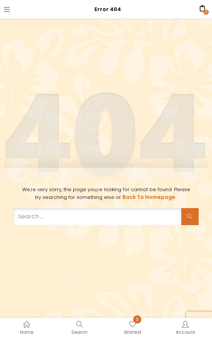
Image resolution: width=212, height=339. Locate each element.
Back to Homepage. (149, 197)
